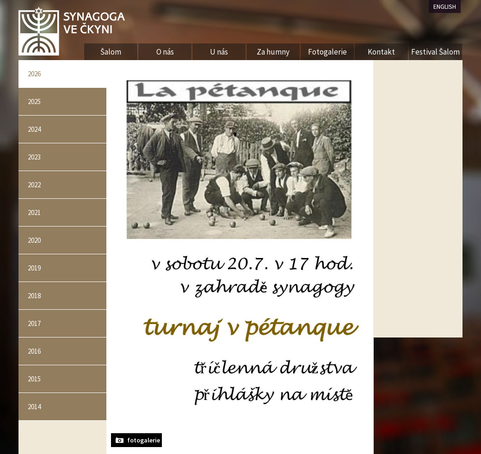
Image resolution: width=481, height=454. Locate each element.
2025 (34, 101)
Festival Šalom (435, 52)
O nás (165, 52)
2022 (34, 184)
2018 (34, 295)
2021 (34, 212)
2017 (34, 323)
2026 (34, 73)
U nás (219, 52)
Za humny (273, 52)
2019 (34, 268)
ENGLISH (444, 6)
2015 (34, 378)
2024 (34, 129)
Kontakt (381, 52)
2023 (34, 157)
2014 (34, 406)
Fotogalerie (327, 52)
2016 (34, 351)
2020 (34, 240)
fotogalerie (143, 440)
